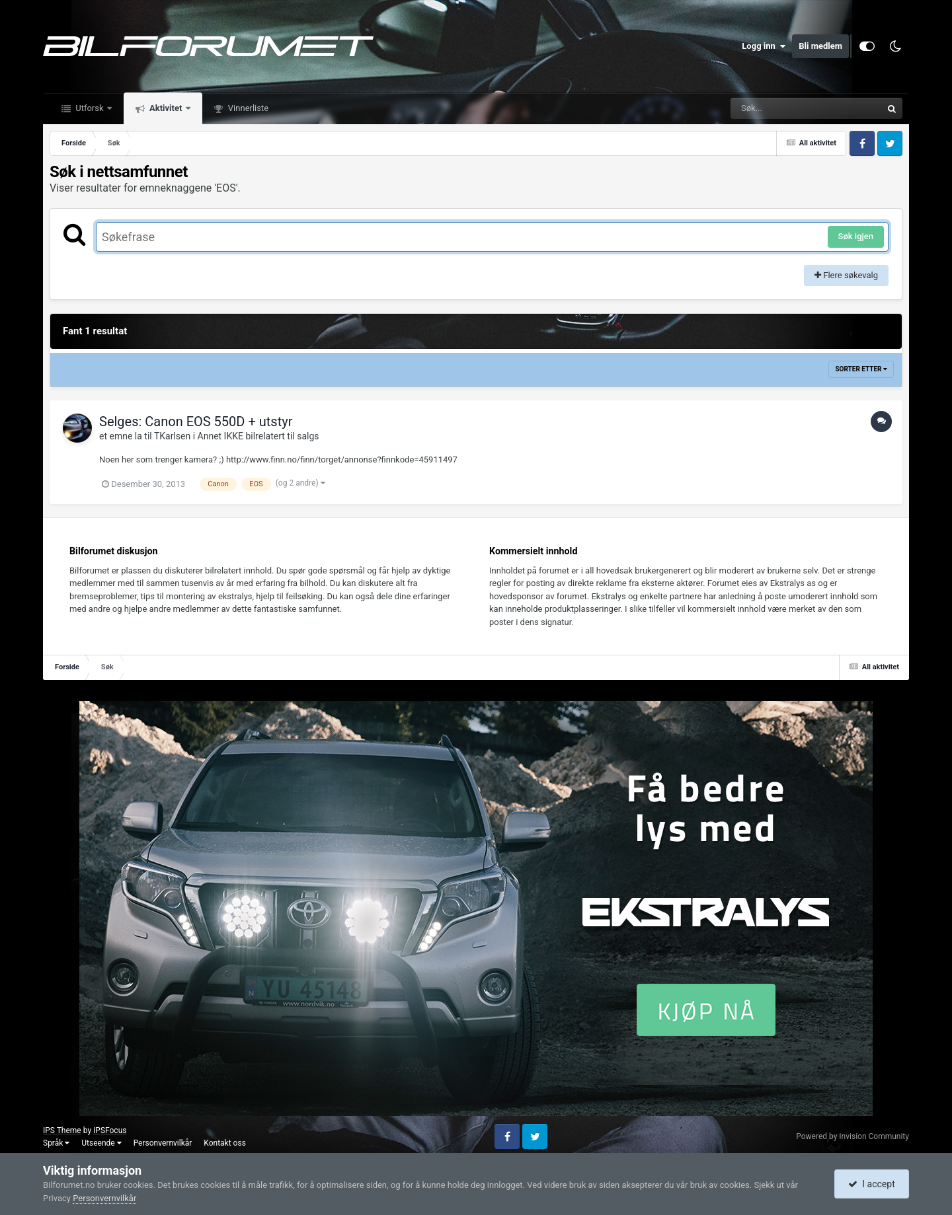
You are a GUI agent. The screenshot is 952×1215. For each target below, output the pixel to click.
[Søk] (774, 108)
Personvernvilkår (163, 1143)
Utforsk (89, 108)
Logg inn (763, 46)
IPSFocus (109, 1130)
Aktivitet (165, 108)
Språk (56, 1143)
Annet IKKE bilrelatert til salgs (258, 436)
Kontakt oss (225, 1143)
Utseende (101, 1143)
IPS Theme (62, 1130)
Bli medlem (820, 46)
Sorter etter (861, 369)
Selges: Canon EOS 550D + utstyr (195, 421)
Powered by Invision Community (852, 1136)
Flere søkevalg (846, 275)
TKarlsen (172, 436)
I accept (871, 1184)
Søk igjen (855, 236)
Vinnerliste (247, 108)
